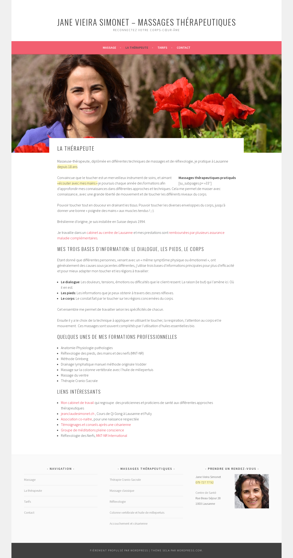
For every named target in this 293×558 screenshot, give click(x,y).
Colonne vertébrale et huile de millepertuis (137, 512)
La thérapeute (136, 47)
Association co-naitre (76, 419)
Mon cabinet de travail (77, 402)
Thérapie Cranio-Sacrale (125, 480)
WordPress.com (189, 550)
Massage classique (122, 491)
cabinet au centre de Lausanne (110, 232)
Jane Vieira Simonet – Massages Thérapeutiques (146, 22)
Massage (109, 47)
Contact (183, 47)
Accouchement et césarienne (128, 523)
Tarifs (162, 47)
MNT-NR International (111, 435)
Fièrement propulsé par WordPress (119, 550)
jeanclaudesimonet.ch (77, 413)
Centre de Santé (205, 493)
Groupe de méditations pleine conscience (92, 430)
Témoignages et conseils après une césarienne (96, 424)
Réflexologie (118, 501)
